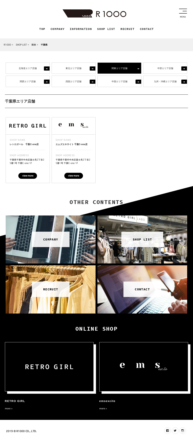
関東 (33, 45)
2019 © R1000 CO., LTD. (21, 431)
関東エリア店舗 (119, 68)
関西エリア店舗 (28, 81)
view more (27, 176)
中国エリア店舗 (119, 81)
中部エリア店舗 (165, 68)
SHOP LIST (21, 45)
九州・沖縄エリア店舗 (165, 81)
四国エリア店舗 (73, 81)
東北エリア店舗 (73, 68)
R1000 (7, 45)
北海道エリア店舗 (28, 68)
